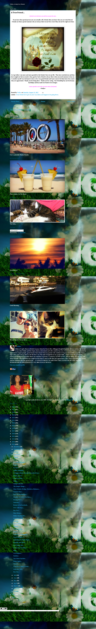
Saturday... (16, 502)
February (17, 588)
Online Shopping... (18, 470)
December (17, 446)
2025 (13, 409)
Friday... (15, 481)
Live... (15, 459)
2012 (13, 444)
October (16, 452)
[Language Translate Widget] (17, 231)
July (15, 575)
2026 (13, 407)
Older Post (71, 101)
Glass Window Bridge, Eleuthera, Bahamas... (26, 489)
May (15, 580)
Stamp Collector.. (18, 483)
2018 (13, 428)
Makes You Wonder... (19, 516)
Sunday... (16, 526)
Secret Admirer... (18, 524)
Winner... (16, 564)
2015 (13, 436)
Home (43, 101)
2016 (13, 433)
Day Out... (16, 572)
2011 (13, 594)
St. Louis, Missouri (18, 462)
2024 (13, 412)
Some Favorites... (18, 478)
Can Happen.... (17, 553)
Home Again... (17, 561)
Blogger (68, 400)
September (17, 454)
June (15, 578)
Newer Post (15, 101)
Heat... (15, 550)
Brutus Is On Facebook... (20, 505)
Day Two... (16, 510)
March (16, 586)
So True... (16, 467)
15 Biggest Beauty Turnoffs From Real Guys (26, 473)
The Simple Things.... (19, 486)
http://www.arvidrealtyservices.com (20, 110)
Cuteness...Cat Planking (20, 534)
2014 (13, 439)
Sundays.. (16, 556)
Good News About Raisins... (21, 566)
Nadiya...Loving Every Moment (17, 4)
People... (15, 465)
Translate (21, 232)
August (16, 457)
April (15, 583)
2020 (13, 423)
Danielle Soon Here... (19, 542)
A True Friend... (18, 529)
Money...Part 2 (17, 475)
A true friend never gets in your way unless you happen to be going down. (37, 94)
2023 (13, 415)
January (16, 591)
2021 (13, 420)
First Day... (16, 518)
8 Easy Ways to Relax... (20, 548)
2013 (13, 441)
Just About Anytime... (19, 558)
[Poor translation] (5, 608)
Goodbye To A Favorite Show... (22, 497)
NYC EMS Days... (18, 507)
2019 (13, 425)
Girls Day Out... (18, 569)
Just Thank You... (18, 545)
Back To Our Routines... (20, 494)
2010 (13, 597)
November (17, 449)
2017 (13, 431)
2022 (13, 417)
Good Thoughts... (18, 537)
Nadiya (19, 346)
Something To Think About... (21, 540)
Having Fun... (17, 499)
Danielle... (16, 521)
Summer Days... (18, 491)
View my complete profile (17, 365)
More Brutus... (17, 513)
